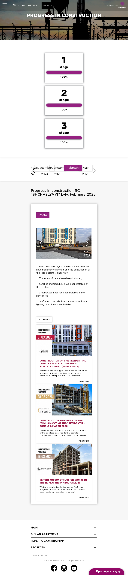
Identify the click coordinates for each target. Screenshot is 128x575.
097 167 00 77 (30, 5)
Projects (38, 548)
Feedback (47, 5)
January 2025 (58, 169)
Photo (43, 215)
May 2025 (85, 169)
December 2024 (44, 169)
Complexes (112, 5)
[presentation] (34, 170)
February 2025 (73, 169)
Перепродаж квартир (47, 541)
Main (34, 528)
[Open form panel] (106, 571)
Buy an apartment (44, 534)
